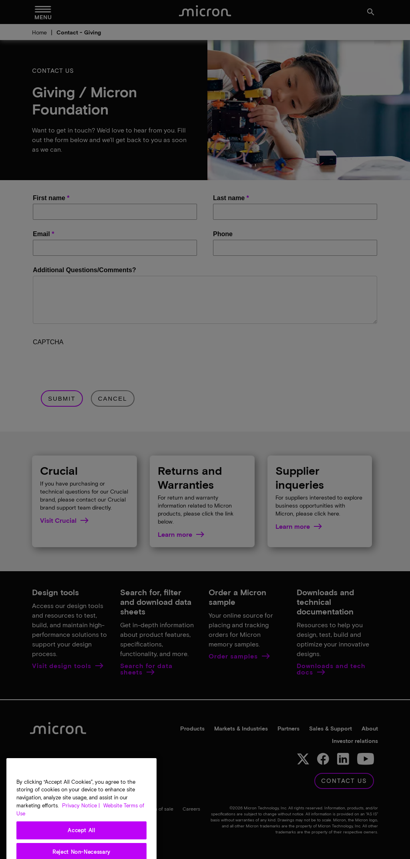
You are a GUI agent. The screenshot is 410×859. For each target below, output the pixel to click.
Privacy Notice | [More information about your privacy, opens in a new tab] (81, 814)
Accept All (81, 839)
